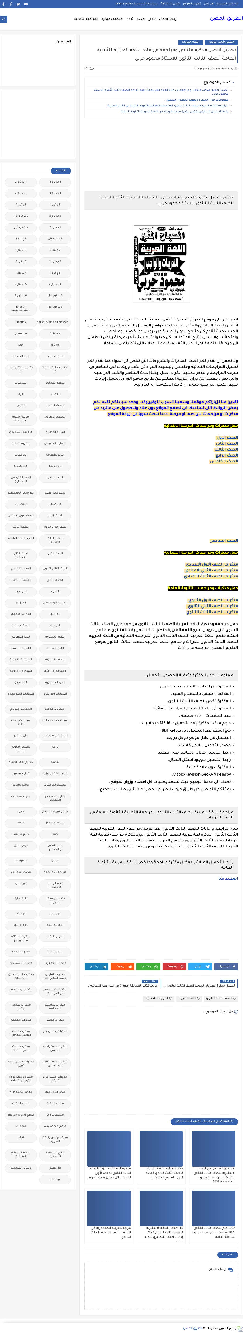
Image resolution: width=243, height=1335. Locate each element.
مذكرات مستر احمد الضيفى (55, 1048)
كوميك (20, 914)
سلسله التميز (55, 823)
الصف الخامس (224, 462)
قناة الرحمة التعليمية (55, 885)
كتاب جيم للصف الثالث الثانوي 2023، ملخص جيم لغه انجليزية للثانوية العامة (213, 1233)
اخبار (21, 345)
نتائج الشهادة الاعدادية (55, 1155)
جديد (21, 811)
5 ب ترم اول (55, 295)
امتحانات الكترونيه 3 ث (21, 696)
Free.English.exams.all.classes (53, 322)
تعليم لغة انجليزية (55, 773)
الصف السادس (224, 541)
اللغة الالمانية (21, 625)
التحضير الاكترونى (55, 417)
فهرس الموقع (192, 3)
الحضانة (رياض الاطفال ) (21, 479)
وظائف (55, 1179)
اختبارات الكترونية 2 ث (55, 369)
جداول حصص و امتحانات (55, 798)
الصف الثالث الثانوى (221, 42)
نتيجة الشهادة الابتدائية (21, 1155)
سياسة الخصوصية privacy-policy (137, 3)
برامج (55, 747)
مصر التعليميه (55, 1092)
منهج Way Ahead (55, 1126)
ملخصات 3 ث (55, 1115)
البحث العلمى (55, 405)
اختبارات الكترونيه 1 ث (21, 369)
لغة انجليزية (55, 925)
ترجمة (55, 762)
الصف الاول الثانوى (55, 527)
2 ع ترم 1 (21, 239)
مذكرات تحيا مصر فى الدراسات (55, 991)
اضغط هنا (228, 879)
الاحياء (55, 394)
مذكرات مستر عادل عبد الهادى (55, 1064)
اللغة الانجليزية (55, 637)
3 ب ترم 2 (55, 261)
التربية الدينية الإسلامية (21, 419)
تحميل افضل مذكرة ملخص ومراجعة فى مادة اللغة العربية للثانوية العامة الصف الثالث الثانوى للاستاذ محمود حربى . (160, 92)
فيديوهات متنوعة (55, 872)
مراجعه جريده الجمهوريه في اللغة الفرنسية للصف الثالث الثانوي (111, 1233)
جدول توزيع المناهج (55, 811)
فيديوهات (21, 861)
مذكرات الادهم (21, 952)
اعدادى (140, 19)
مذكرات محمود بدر (55, 1031)
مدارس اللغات (55, 936)
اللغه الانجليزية (55, 660)
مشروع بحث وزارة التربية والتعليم (21, 1079)
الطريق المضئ (226, 19)
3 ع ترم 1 (55, 273)
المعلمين (21, 682)
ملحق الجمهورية (21, 1092)
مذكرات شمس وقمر (21, 1007)
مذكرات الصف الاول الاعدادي (212, 565)
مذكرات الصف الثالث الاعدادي (211, 577)
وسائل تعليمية (21, 1168)
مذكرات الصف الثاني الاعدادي (211, 571)
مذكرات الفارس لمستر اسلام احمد (55, 976)
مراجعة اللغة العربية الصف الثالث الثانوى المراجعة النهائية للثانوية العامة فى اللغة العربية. (167, 106)
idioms (55, 345)
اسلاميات (21, 383)
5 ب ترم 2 (21, 284)
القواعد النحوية (21, 614)
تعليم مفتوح (20, 773)
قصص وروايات (21, 872)
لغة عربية (21, 925)
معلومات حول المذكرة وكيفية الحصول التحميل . (196, 100)
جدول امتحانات (21, 796)
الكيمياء (55, 625)
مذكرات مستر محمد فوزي (21, 1064)
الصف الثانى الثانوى (55, 569)
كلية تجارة (21, 899)
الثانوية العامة (21, 443)
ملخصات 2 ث (21, 1103)
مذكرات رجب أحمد (21, 990)
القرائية (55, 614)
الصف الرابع (227, 456)
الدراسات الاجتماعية (21, 493)
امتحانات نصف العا (55, 720)
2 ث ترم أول (21, 227)
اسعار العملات (55, 383)
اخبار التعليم (55, 356)
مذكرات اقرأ (55, 952)
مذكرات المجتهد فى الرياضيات (21, 976)
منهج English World (21, 1115)
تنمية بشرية (21, 785)
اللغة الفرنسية (21, 648)
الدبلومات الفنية (55, 493)
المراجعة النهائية (86, 19)
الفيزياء (21, 603)
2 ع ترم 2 (55, 250)
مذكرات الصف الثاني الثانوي (213, 606)
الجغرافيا (55, 466)
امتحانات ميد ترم (21, 709)
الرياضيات (55, 504)
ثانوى (129, 19)
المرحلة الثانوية (55, 682)
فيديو (55, 861)
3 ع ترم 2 (21, 261)
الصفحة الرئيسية (227, 3)
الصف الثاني (227, 444)
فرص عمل (21, 845)
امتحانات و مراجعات (55, 735)
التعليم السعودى (21, 432)
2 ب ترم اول (21, 216)
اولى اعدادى (21, 735)
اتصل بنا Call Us (170, 3)
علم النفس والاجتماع (55, 847)
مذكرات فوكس (55, 1020)
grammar (21, 333)
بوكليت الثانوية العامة (21, 749)
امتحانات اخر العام (55, 694)
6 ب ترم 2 (21, 295)
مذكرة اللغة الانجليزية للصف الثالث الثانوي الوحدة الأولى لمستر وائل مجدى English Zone (109, 1173)
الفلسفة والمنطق (55, 603)
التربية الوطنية (55, 432)
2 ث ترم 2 (55, 227)
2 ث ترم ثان (55, 239)
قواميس (21, 883)
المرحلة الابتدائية (55, 671)
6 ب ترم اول (55, 307)
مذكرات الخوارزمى (55, 963)
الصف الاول (227, 438)
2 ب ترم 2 (55, 216)
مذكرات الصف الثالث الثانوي (212, 612)
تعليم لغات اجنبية (21, 762)
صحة (20, 823)
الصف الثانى (55, 553)
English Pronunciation (20, 309)
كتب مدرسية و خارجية (55, 900)
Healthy (21, 322)
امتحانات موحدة (55, 709)
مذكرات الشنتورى (21, 963)
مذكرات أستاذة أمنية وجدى (21, 938)
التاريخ (21, 405)
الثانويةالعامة (55, 455)
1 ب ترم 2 (21, 182)
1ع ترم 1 (55, 204)
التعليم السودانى (55, 443)
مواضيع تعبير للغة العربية (55, 1139)
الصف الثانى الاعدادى (21, 555)
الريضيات (21, 504)
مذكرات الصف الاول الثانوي (213, 601)
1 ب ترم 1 (55, 182)
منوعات (21, 1126)
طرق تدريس (21, 834)
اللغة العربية (190, 42)
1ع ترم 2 (21, 204)
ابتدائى (152, 19)
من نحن (209, 3)
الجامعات (21, 455)
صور (55, 834)
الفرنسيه (21, 591)
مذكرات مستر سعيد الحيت (21, 1048)
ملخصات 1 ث (55, 1103)
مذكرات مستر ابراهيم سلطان (21, 1033)
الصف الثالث (226, 450)
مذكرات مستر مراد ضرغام (55, 1079)
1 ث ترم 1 (55, 193)
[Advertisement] (161, 154)
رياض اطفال (167, 19)
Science (55, 333)
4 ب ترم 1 (21, 273)
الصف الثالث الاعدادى (55, 540)
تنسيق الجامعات (55, 785)
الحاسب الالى (55, 478)
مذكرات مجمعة (20, 1020)
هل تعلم (55, 1168)
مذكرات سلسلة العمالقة (55, 1007)
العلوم (55, 591)
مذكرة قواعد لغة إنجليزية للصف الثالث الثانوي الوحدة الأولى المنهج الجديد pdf (164, 1173)
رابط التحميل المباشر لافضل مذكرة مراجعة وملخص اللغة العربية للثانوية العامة (174, 112)
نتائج (21, 1137)
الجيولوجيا (21, 466)
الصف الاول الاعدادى (21, 515)
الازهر (21, 394)
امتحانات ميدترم (112, 19)
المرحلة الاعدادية (21, 671)
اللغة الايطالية (21, 637)
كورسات (55, 914)
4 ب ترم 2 (55, 284)
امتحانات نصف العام (21, 722)
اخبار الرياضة (21, 356)
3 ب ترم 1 (21, 250)
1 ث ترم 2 (21, 193)
